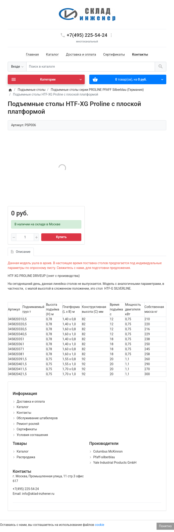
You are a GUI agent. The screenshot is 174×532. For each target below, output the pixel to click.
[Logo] (87, 14)
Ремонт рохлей (28, 424)
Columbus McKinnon (108, 451)
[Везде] (17, 66)
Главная (32, 54)
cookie (99, 525)
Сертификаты (114, 54)
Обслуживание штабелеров (37, 418)
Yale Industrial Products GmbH (114, 462)
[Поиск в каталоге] (90, 66)
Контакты (140, 54)
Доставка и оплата (81, 54)
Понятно (165, 526)
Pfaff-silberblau (104, 457)
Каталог (52, 54)
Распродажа (26, 457)
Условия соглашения (32, 435)
